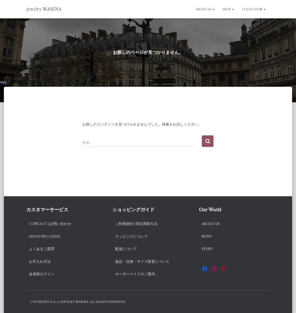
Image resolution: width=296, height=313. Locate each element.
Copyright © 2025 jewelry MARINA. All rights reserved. (77, 302)
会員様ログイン (41, 274)
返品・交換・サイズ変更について (142, 261)
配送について (126, 249)
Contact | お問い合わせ (50, 224)
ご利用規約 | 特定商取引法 (136, 224)
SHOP (228, 9)
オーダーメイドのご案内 (135, 274)
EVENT (207, 249)
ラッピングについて (131, 236)
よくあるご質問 (41, 249)
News (207, 236)
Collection (254, 9)
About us (205, 9)
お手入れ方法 (40, 261)
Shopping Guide (44, 236)
